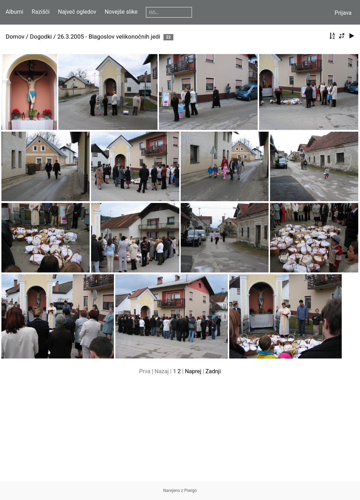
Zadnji (213, 371)
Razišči (41, 11)
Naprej (193, 371)
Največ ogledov (77, 11)
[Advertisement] (180, 432)
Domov (15, 36)
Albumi (14, 11)
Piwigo (190, 490)
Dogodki (41, 36)
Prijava (343, 12)
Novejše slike (121, 11)
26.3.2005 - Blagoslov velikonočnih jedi (108, 36)
